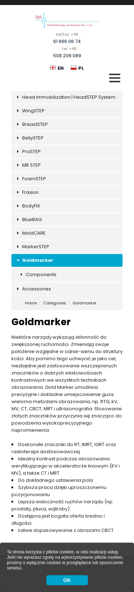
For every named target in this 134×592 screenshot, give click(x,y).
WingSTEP (30, 110)
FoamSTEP (30, 178)
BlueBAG (28, 219)
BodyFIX (27, 205)
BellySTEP (29, 137)
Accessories (33, 288)
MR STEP (28, 165)
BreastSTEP (31, 124)
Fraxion (27, 192)
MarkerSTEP (32, 246)
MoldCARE (30, 233)
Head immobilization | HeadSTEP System (65, 97)
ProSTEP (28, 151)
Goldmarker (34, 260)
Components (37, 274)
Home (31, 303)
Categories (54, 303)
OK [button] (67, 580)
